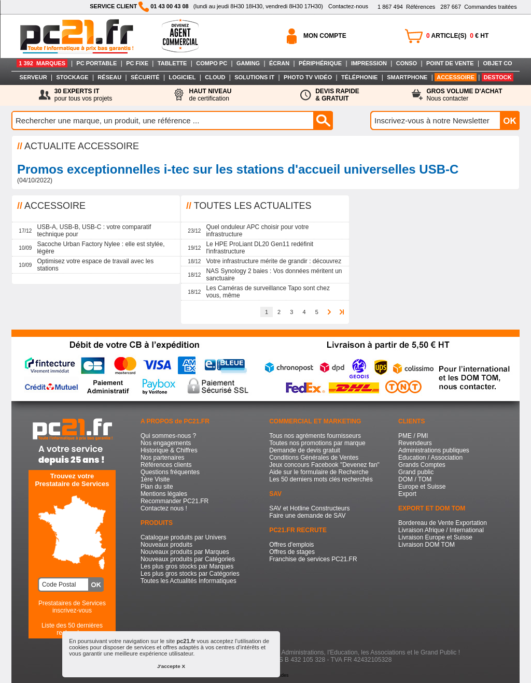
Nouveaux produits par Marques (185, 552)
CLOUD (215, 77)
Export (407, 493)
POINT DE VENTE (450, 63)
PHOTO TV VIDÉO (308, 77)
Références (406, 7)
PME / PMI (413, 435)
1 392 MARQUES (42, 63)
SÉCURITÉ (145, 77)
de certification (210, 95)
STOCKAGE (72, 77)
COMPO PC (211, 63)
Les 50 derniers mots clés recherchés (320, 479)
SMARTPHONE (407, 77)
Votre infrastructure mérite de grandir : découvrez (273, 261)
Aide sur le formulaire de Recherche (318, 472)
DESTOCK (498, 77)
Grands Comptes (421, 464)
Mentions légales (164, 493)
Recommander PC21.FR (174, 501)
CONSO (406, 63)
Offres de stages (292, 552)
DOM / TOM (414, 479)
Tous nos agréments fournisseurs (315, 435)
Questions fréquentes (170, 472)
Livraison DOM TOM (426, 544)
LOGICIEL (182, 77)
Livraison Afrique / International (441, 530)
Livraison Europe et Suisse (435, 537)
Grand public (416, 472)
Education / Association (430, 457)
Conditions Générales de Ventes (313, 457)
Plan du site (157, 486)
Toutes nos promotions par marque (317, 443)
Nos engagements (166, 443)
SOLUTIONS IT (254, 77)
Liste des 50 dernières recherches (72, 629)
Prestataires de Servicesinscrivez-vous (72, 607)
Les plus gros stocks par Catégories (190, 573)
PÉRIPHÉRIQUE (320, 63)
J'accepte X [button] (171, 666)
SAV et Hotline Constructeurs (309, 508)
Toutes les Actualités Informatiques (188, 581)
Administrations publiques (433, 450)
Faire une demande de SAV (307, 515)
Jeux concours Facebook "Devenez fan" (324, 464)
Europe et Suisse (421, 486)
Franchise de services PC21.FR (313, 559)
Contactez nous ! (164, 508)
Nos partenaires (163, 457)
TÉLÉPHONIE (359, 77)
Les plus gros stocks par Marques (187, 566)
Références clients (166, 464)
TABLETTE (172, 63)
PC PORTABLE (96, 63)
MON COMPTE (324, 35)
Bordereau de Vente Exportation (442, 523)
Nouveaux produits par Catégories (188, 559)
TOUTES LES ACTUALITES (253, 206)
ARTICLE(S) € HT (457, 35)
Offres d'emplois (291, 544)
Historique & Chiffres (169, 450)
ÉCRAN (279, 63)
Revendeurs (415, 443)
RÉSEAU (109, 77)
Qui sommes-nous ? (168, 435)
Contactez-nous (348, 6)
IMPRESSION (369, 63)
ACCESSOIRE (455, 77)
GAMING (248, 63)
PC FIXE (137, 63)
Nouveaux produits (166, 544)
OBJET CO (497, 63)
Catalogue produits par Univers (183, 537)
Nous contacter (464, 95)
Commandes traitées (478, 7)
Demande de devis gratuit (304, 450)
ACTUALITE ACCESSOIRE (81, 146)
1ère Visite (155, 479)
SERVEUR (33, 77)
